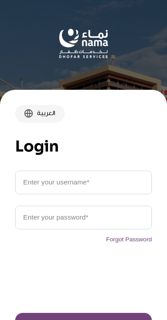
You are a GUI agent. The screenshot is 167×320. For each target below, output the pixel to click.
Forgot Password (129, 239)
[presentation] (83, 282)
